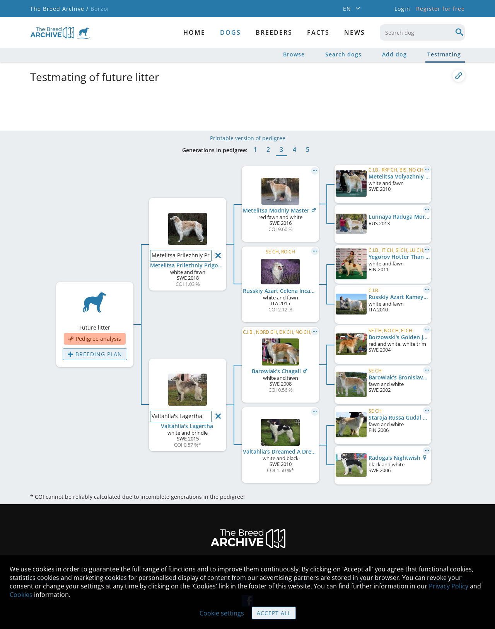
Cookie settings (222, 613)
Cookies (21, 594)
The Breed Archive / (59, 8)
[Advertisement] (217, 105)
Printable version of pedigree (247, 138)
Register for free (440, 8)
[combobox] (422, 32)
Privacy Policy (448, 586)
